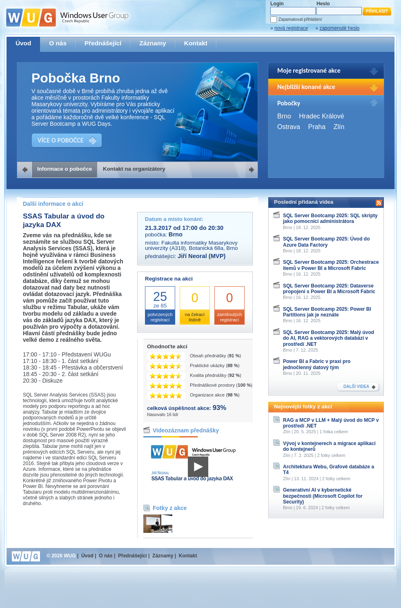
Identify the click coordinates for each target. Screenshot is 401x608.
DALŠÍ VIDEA (356, 386)
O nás (58, 43)
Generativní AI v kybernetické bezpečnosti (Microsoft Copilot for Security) (323, 496)
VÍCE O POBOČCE (61, 140)
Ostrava (288, 126)
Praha (316, 126)
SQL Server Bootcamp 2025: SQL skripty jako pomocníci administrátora (330, 218)
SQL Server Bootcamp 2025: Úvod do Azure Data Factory (326, 241)
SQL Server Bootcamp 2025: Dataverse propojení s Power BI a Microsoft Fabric (329, 288)
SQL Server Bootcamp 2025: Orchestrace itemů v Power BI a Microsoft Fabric (331, 265)
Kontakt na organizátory (134, 169)
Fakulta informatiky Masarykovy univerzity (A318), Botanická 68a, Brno (191, 245)
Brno (284, 116)
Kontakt (195, 43)
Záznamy (152, 43)
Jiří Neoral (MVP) (201, 256)
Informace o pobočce (64, 169)
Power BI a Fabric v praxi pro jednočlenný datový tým (316, 364)
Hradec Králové (321, 116)
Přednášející (103, 43)
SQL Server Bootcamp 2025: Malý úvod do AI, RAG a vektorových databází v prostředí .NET (328, 338)
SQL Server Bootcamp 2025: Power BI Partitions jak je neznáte (327, 312)
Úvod (23, 43)
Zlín (339, 126)
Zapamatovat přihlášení (300, 19)
